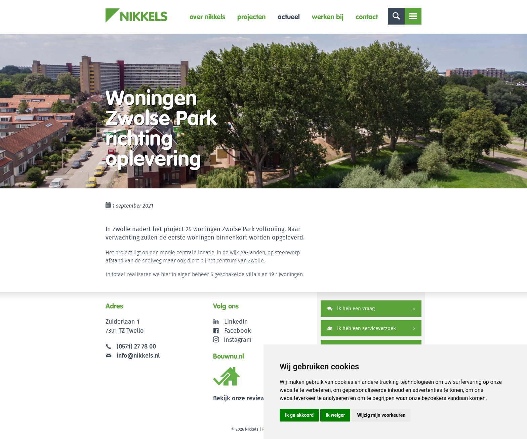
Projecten (251, 16)
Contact (367, 16)
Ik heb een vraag (351, 308)
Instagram (232, 339)
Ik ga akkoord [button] (299, 415)
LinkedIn (236, 321)
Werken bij (327, 16)
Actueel (289, 16)
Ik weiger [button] (335, 415)
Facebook (237, 330)
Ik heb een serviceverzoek (361, 328)
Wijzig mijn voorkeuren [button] (381, 415)
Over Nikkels (207, 16)
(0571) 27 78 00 (136, 346)
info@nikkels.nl (133, 355)
